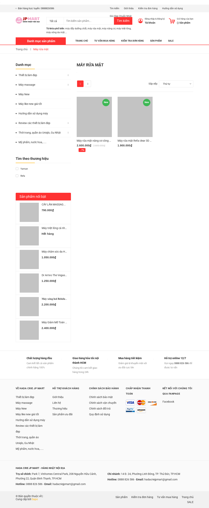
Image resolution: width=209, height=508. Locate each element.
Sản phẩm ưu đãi (62, 414)
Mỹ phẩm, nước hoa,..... (32, 142)
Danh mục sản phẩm (41, 41)
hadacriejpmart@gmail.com (69, 484)
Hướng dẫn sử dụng (172, 8)
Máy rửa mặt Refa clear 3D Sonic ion (139, 140)
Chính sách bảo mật (101, 397)
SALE (190, 502)
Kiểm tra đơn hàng (148, 8)
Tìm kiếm (114, 8)
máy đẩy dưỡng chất (76, 28)
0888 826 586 (181, 363)
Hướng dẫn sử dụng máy (33, 113)
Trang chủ (188, 497)
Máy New (24, 94)
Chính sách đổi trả (100, 408)
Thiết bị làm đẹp (28, 75)
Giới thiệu (129, 8)
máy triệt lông (123, 28)
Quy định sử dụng (99, 414)
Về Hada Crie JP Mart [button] (30, 388)
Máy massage (27, 84)
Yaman (22, 168)
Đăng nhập (150, 19)
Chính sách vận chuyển (102, 402)
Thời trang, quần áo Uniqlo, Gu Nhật (40, 132)
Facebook (168, 401)
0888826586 (47, 8)
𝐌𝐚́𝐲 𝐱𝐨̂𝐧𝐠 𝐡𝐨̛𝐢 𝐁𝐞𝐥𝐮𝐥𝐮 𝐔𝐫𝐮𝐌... (58, 298)
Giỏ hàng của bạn (185, 19)
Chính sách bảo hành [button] (104, 388)
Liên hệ (56, 402)
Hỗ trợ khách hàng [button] (65, 388)
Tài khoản (150, 22)
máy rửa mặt (94, 28)
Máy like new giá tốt (30, 103)
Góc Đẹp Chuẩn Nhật (121, 16)
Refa (20, 175)
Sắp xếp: (153, 83)
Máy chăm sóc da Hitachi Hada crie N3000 (67, 251)
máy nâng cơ (108, 28)
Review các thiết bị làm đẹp (34, 123)
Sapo (35, 499)
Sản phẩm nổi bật (33, 197)
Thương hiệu (59, 408)
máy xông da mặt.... (56, 32)
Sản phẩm (121, 497)
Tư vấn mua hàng (167, 497)
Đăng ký (161, 19)
